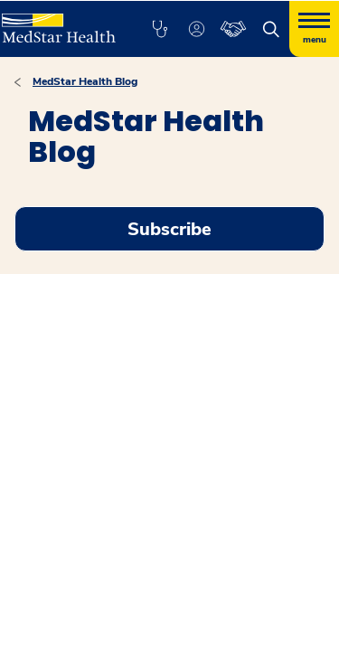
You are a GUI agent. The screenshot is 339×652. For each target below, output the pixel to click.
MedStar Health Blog (85, 81)
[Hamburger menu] (314, 29)
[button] (159, 29)
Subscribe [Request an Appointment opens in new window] (169, 229)
